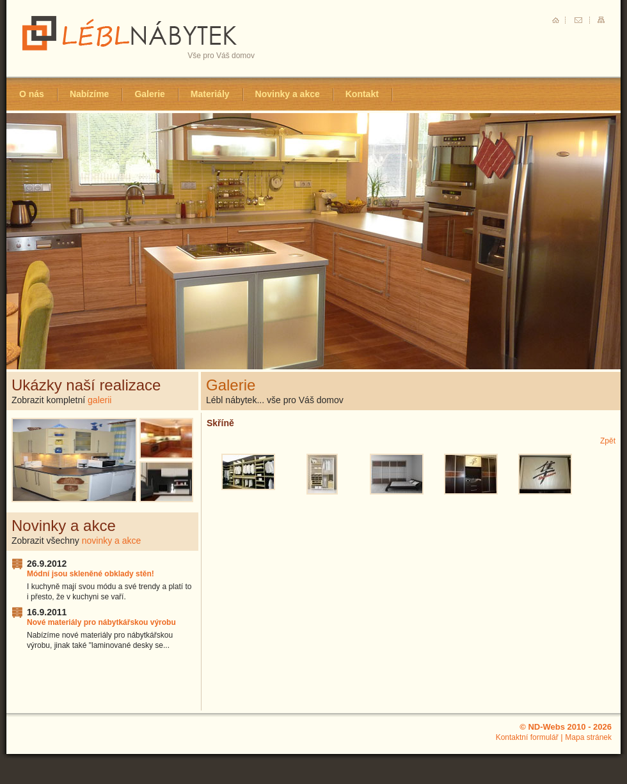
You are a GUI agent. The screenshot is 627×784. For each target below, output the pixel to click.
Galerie (149, 94)
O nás (31, 94)
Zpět (607, 440)
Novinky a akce (287, 94)
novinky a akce (111, 540)
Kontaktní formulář (527, 737)
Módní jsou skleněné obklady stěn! (90, 573)
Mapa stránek (588, 737)
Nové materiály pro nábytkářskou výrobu (101, 622)
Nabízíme (89, 94)
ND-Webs (546, 727)
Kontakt (362, 94)
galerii (99, 400)
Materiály (210, 94)
